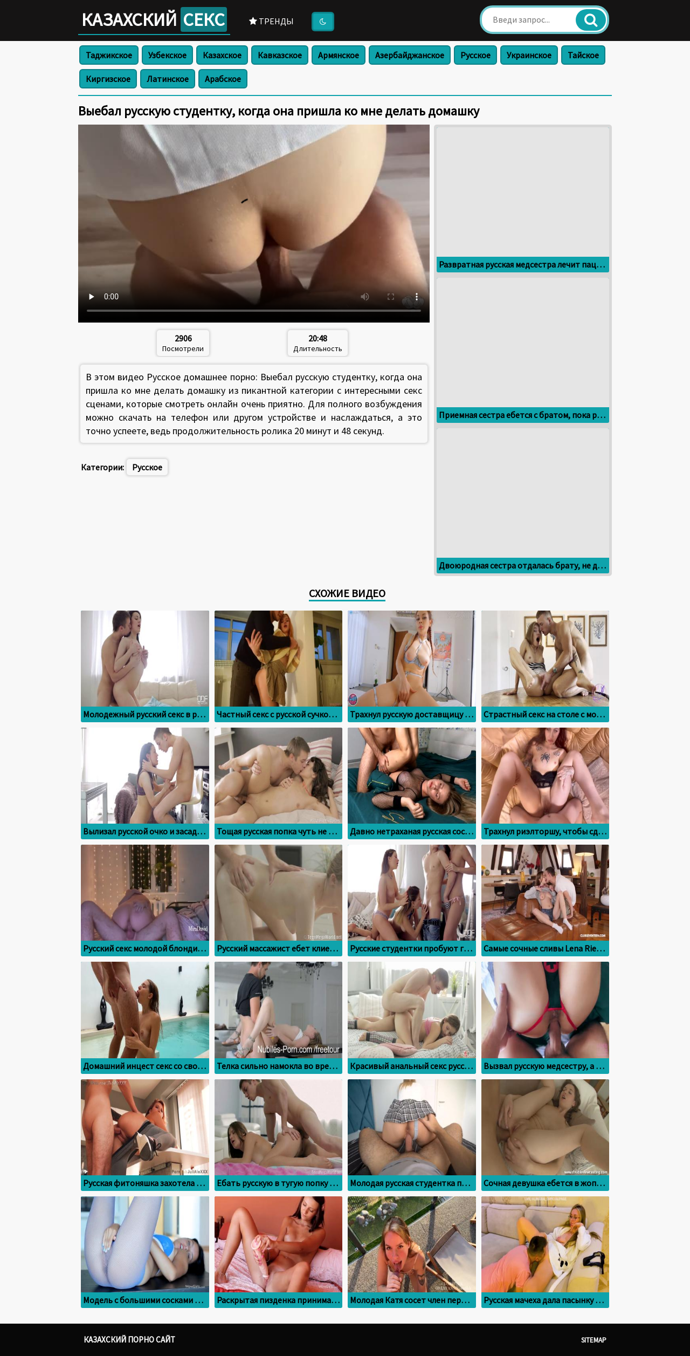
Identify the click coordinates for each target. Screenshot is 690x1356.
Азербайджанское (409, 55)
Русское (475, 55)
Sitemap (593, 1340)
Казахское (222, 55)
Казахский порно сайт (129, 1339)
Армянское (338, 55)
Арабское (223, 78)
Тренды (271, 21)
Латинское (168, 78)
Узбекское (167, 55)
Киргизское (108, 78)
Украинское (529, 55)
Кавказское (280, 55)
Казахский (154, 19)
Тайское (583, 55)
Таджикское (109, 55)
